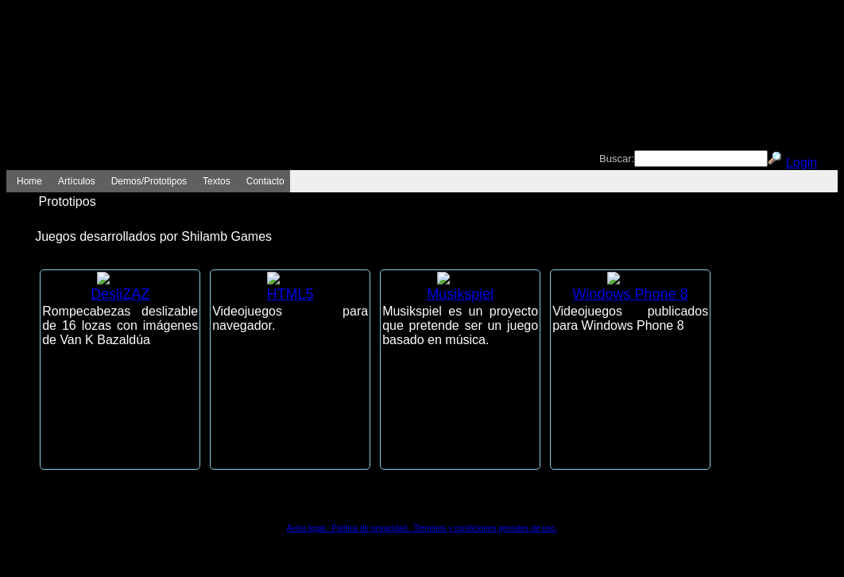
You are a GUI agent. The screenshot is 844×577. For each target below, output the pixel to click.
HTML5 (290, 294)
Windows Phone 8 (630, 294)
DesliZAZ (120, 294)
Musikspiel (460, 294)
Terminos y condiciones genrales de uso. (483, 528)
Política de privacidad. (368, 528)
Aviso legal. (307, 528)
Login (801, 162)
